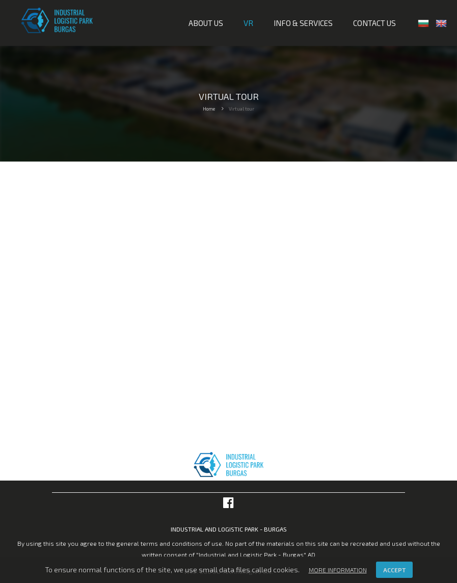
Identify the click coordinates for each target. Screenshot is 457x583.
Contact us (374, 23)
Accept (394, 569)
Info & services (303, 23)
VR (248, 23)
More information (338, 569)
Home (209, 109)
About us (206, 23)
